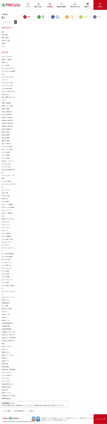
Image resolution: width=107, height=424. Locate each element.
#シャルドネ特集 (6, 181)
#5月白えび (5, 337)
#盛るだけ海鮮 (5, 135)
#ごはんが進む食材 (7, 88)
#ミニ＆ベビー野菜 (7, 146)
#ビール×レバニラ (6, 262)
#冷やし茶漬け (5, 201)
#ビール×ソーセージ (7, 242)
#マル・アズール (6, 190)
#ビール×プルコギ (6, 268)
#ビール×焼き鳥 (6, 233)
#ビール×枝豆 (5, 282)
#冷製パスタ (5, 198)
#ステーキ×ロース (6, 372)
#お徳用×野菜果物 (6, 329)
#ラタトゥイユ (5, 224)
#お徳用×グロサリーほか (8, 332)
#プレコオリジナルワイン (8, 68)
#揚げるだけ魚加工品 (7, 120)
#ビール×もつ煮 (6, 259)
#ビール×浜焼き (6, 277)
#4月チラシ (5, 349)
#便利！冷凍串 (5, 108)
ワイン (3, 46)
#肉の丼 (4, 59)
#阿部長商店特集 (6, 398)
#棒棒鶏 (11, 204)
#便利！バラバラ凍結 (7, 106)
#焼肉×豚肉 (5, 369)
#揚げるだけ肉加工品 (7, 117)
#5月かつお (5, 334)
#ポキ (3, 216)
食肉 (3, 32)
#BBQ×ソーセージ (6, 392)
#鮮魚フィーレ (5, 320)
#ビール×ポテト (6, 245)
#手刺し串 (4, 317)
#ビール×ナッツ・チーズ (8, 297)
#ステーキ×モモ (6, 381)
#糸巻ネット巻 (5, 314)
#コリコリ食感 (5, 152)
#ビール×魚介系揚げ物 (8, 253)
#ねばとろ (4, 161)
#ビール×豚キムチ (6, 265)
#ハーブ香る (9, 149)
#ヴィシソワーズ (6, 227)
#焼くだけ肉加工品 (7, 111)
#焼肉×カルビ (5, 352)
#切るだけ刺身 (5, 132)
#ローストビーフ (6, 210)
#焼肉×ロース (5, 361)
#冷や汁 (4, 213)
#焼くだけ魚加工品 (7, 114)
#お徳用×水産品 (6, 326)
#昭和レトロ (5, 62)
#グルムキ (4, 311)
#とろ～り (11, 161)
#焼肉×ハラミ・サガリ (8, 355)
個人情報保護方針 (19, 411)
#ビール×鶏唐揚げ (6, 236)
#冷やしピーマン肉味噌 (8, 207)
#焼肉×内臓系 (5, 366)
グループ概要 (6, 411)
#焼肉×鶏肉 (12, 369)
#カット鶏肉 (5, 305)
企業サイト (87, 5)
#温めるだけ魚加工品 (7, 126)
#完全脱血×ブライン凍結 (8, 395)
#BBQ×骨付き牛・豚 (7, 384)
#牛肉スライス (5, 300)
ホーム (28, 5)
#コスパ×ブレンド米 (7, 85)
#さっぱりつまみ (6, 164)
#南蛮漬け (10, 213)
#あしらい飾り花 (6, 143)
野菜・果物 (5, 35)
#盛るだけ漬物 (5, 140)
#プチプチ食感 (5, 155)
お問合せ (100, 5)
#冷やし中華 (5, 193)
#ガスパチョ (5, 230)
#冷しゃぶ (4, 204)
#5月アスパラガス (6, 346)
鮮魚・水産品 (5, 37)
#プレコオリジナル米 (7, 82)
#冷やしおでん (5, 222)
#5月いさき (12, 334)
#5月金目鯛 (12, 337)
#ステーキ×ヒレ (6, 378)
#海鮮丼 (9, 59)
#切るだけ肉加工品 (7, 129)
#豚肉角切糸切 (5, 303)
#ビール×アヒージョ (7, 279)
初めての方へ (38, 5)
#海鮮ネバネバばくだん (8, 219)
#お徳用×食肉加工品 (7, 323)
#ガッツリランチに (7, 56)
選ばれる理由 (61, 5)
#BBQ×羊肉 (5, 390)
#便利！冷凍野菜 (6, 103)
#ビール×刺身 (5, 271)
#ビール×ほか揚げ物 (7, 256)
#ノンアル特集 (5, 65)
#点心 (3, 149)
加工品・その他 (6, 40)
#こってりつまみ (6, 166)
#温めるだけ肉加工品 (7, 123)
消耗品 (3, 43)
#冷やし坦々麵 (5, 195)
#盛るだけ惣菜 (5, 137)
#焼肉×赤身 (5, 363)
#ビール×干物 (5, 274)
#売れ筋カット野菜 (7, 308)
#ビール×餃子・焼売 (7, 239)
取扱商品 (50, 5)
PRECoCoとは (75, 5)
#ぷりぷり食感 (5, 158)
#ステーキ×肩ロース (7, 375)
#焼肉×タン (5, 358)
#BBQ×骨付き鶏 (6, 387)
